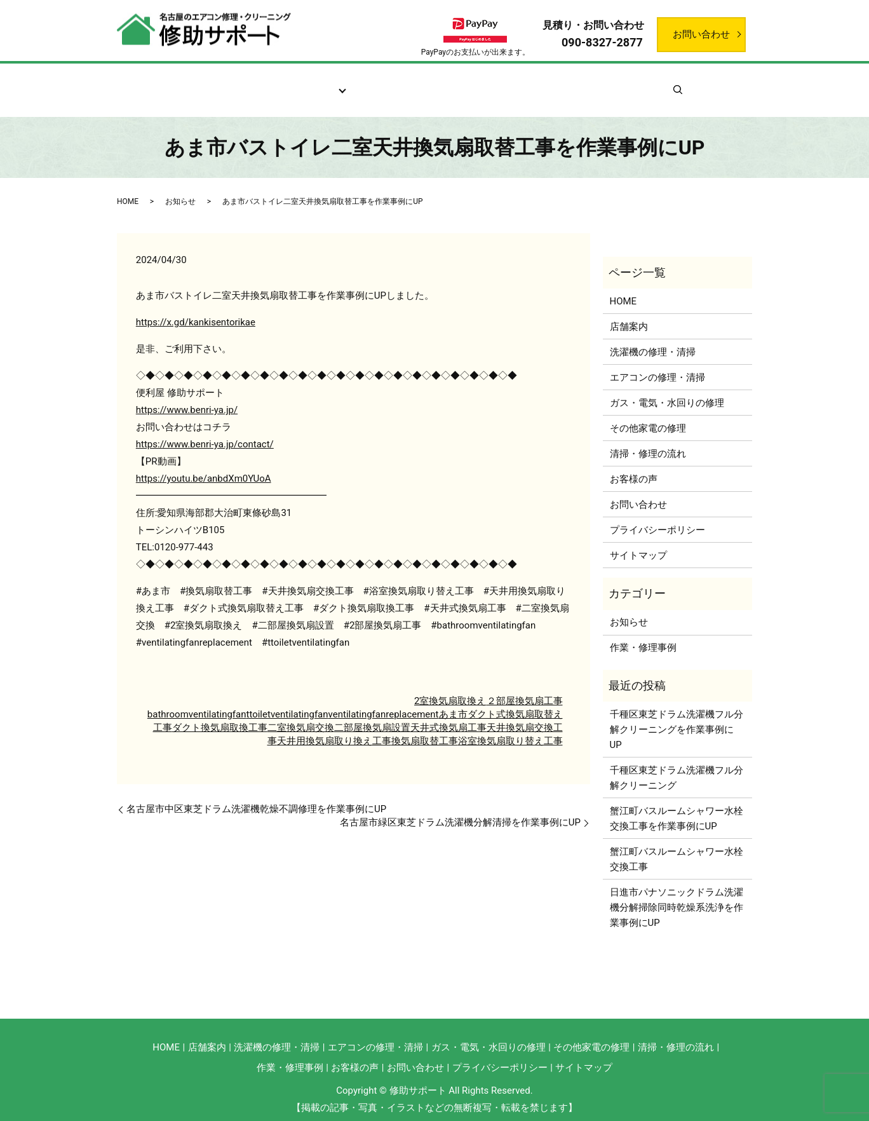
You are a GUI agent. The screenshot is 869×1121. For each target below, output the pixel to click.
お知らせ (638, 83)
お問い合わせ (701, 34)
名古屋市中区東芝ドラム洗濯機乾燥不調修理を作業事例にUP (256, 794)
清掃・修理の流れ (398, 83)
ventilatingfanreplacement (383, 699)
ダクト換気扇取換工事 (219, 713)
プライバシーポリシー (657, 514)
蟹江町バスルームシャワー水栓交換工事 (676, 844)
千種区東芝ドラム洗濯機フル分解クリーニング (676, 762)
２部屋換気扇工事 (525, 686)
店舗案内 (238, 83)
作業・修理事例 (562, 83)
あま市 (453, 699)
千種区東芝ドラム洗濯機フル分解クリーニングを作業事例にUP (676, 714)
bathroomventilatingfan (196, 699)
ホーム (181, 83)
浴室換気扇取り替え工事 (510, 726)
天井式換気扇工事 (448, 713)
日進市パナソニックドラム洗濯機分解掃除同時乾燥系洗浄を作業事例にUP (676, 892)
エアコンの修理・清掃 (657, 362)
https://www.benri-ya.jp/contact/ (205, 429)
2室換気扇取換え (450, 686)
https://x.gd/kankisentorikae (195, 307)
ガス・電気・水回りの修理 (667, 387)
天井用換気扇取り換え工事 (334, 726)
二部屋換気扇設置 (372, 713)
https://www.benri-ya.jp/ (187, 395)
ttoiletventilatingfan (287, 699)
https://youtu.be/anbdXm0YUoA (203, 464)
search (702, 82)
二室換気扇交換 (300, 713)
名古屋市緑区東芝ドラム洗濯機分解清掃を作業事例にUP (460, 807)
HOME (127, 186)
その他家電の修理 (648, 413)
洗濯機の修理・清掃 (653, 337)
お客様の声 (482, 83)
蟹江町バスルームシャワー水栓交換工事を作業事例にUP (676, 803)
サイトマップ (638, 540)
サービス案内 (308, 83)
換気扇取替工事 (424, 726)
